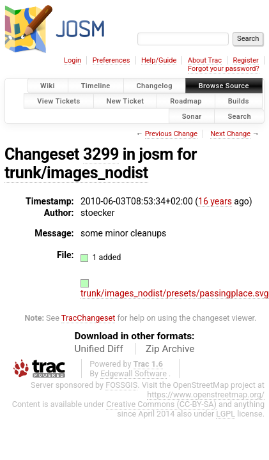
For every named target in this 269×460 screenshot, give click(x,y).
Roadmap (186, 100)
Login (72, 60)
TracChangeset (88, 318)
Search (239, 116)
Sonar (192, 116)
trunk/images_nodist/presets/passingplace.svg (175, 293)
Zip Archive (170, 349)
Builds (238, 100)
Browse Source (224, 86)
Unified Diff (99, 349)
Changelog (155, 86)
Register (245, 60)
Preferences (111, 60)
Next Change (230, 134)
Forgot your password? (223, 69)
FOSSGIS (121, 385)
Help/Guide (158, 60)
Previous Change (171, 134)
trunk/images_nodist (76, 173)
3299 (101, 154)
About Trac (205, 60)
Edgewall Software (133, 373)
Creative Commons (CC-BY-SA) (161, 404)
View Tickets (58, 100)
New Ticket (125, 100)
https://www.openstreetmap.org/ (206, 394)
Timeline (96, 86)
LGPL (225, 413)
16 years (215, 201)
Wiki (47, 86)
